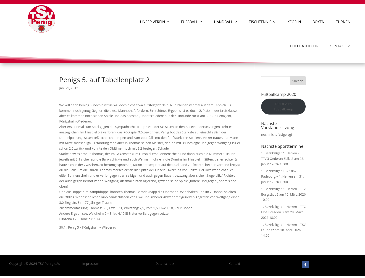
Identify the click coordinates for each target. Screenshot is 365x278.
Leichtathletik (304, 45)
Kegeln (294, 21)
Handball (223, 21)
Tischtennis (260, 21)
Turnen (343, 21)
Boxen (318, 21)
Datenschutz (164, 263)
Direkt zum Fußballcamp (283, 106)
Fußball (189, 21)
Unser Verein (152, 21)
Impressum (90, 263)
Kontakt (337, 45)
